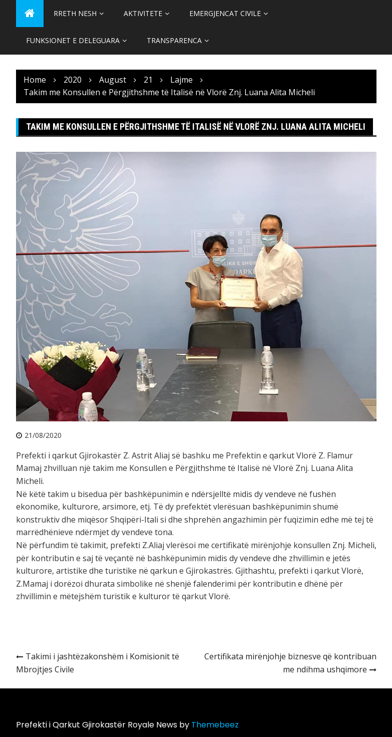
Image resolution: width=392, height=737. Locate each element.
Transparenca (174, 40)
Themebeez (215, 724)
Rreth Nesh (75, 13)
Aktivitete (143, 13)
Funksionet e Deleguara (73, 40)
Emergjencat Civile (225, 13)
